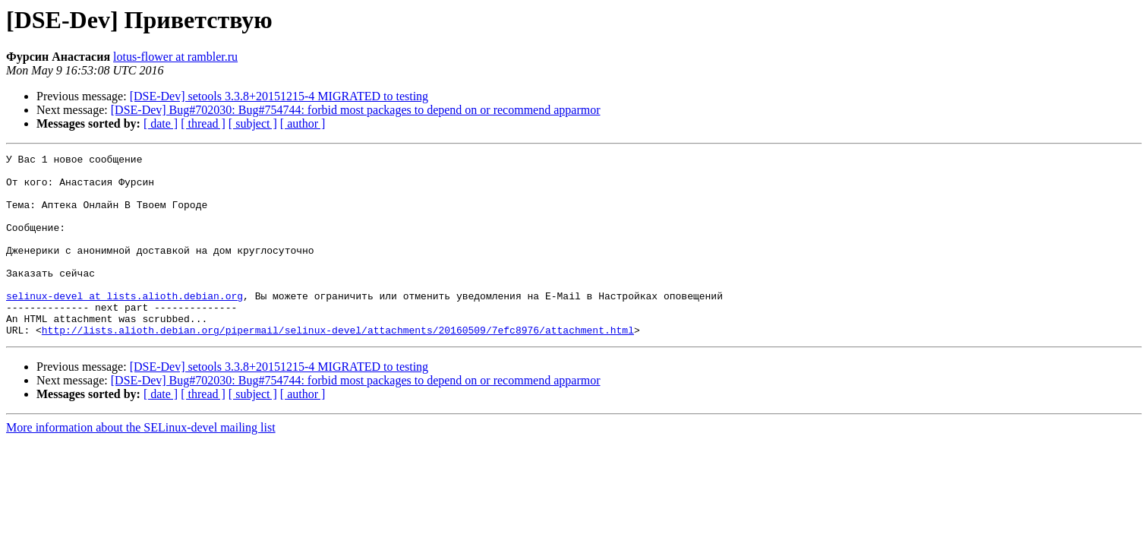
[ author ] (303, 123)
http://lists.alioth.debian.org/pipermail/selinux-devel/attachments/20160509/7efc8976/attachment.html (338, 366)
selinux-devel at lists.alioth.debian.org (124, 325)
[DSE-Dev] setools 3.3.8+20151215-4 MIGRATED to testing (279, 96)
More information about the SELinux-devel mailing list (141, 463)
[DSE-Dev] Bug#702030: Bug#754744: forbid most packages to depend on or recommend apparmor (356, 109)
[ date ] (161, 123)
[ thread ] (203, 123)
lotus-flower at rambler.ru (175, 56)
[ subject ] (253, 123)
